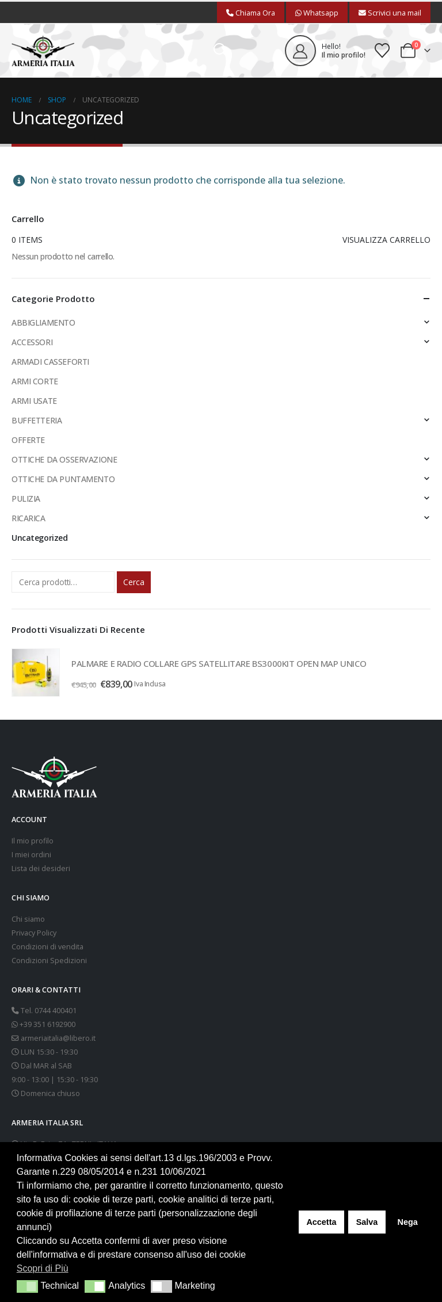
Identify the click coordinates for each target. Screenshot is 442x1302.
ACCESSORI (32, 342)
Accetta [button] (321, 1222)
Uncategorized (40, 537)
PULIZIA (26, 498)
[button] (221, 50)
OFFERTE (28, 439)
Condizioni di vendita (47, 947)
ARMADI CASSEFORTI (50, 361)
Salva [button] (367, 1222)
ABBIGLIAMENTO (43, 322)
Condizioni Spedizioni (49, 960)
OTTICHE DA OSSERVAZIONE (64, 459)
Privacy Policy (34, 933)
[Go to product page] (36, 672)
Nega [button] (407, 1222)
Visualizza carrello (386, 239)
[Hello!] (325, 50)
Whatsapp (316, 12)
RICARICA (28, 518)
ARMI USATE (34, 400)
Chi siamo (28, 919)
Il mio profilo (33, 841)
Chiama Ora (250, 12)
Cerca (133, 581)
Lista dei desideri (41, 868)
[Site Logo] (43, 51)
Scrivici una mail (390, 12)
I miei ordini (31, 855)
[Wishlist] (382, 50)
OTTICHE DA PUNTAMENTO (63, 479)
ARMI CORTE (35, 381)
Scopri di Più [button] (42, 1268)
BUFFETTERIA (37, 420)
